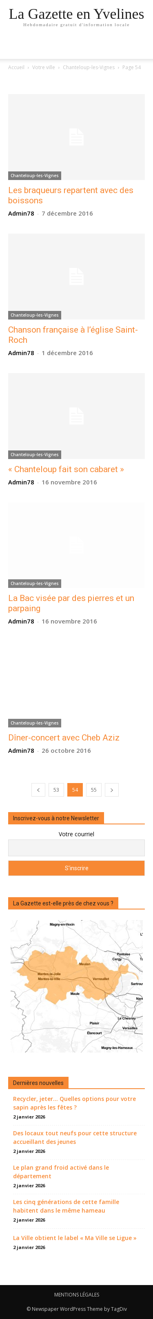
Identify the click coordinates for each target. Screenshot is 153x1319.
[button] (141, 48)
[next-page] (112, 790)
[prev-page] (38, 790)
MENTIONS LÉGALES (76, 1294)
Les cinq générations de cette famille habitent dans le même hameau (66, 1206)
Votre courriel (76, 834)
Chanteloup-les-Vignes (89, 67)
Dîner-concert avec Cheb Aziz (64, 738)
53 (56, 789)
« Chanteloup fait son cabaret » (66, 469)
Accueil (16, 67)
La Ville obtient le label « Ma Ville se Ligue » (75, 1238)
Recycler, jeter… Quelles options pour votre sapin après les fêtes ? (74, 1103)
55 (94, 789)
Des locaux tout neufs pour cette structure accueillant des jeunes (75, 1137)
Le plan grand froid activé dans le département (61, 1172)
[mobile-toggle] (14, 48)
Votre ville (43, 67)
